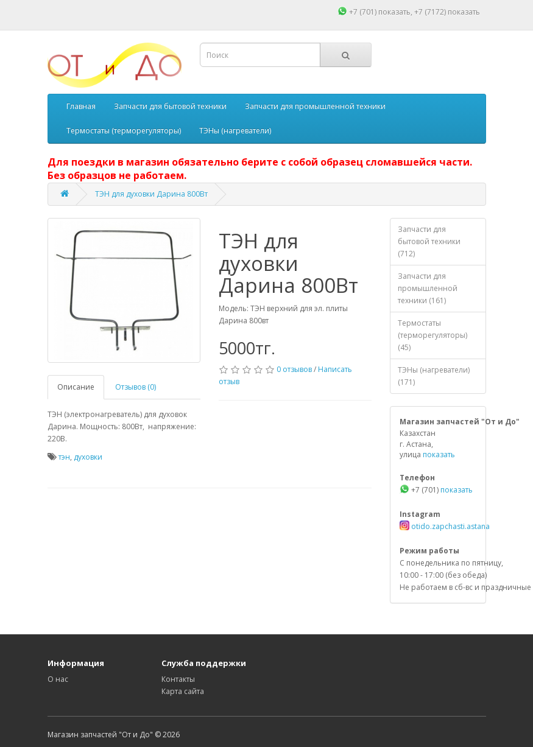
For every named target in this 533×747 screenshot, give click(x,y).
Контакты (178, 679)
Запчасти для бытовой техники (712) (429, 241)
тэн (64, 457)
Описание (75, 387)
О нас (58, 679)
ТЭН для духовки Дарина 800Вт (151, 194)
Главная (81, 106)
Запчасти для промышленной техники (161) (427, 288)
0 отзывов (294, 369)
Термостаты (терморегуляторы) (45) (432, 335)
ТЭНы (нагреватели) (235, 130)
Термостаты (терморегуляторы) (123, 130)
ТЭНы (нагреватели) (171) (434, 376)
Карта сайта (182, 691)
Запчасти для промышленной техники (315, 106)
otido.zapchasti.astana (449, 526)
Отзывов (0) (135, 387)
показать (394, 12)
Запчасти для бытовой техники (170, 106)
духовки (88, 457)
